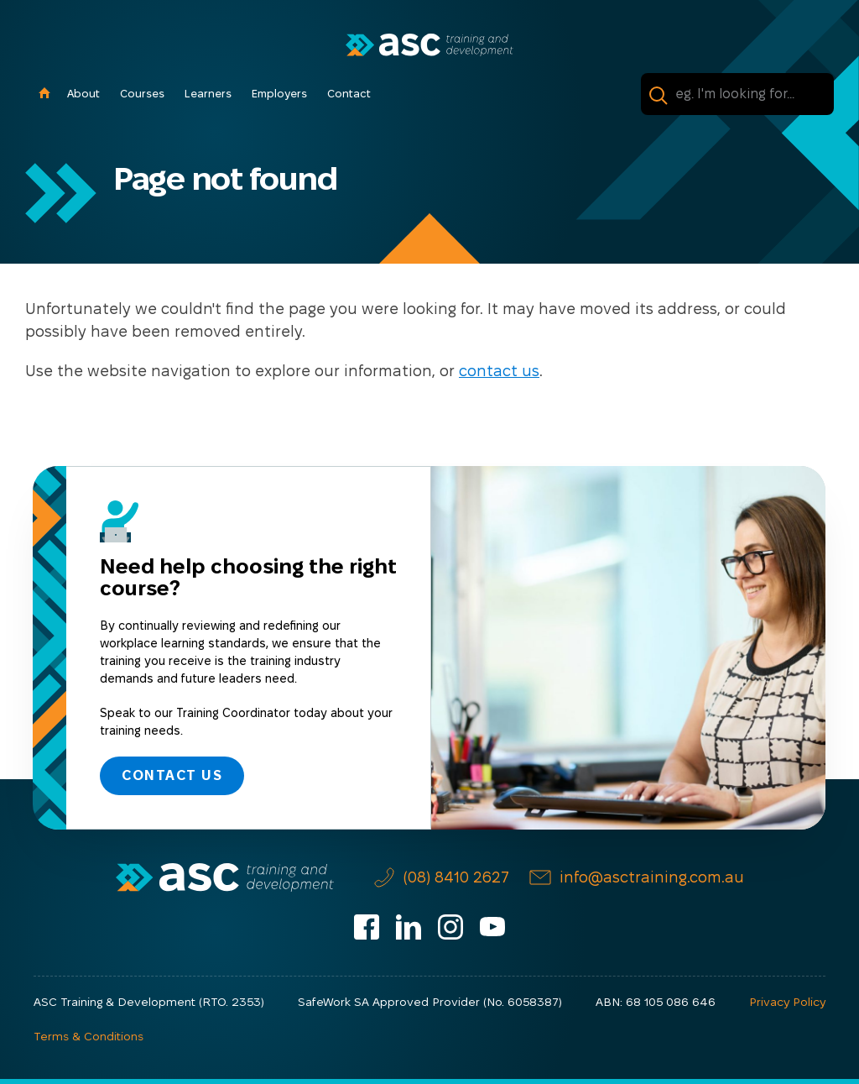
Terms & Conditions (88, 1036)
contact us (499, 371)
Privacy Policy (787, 1001)
